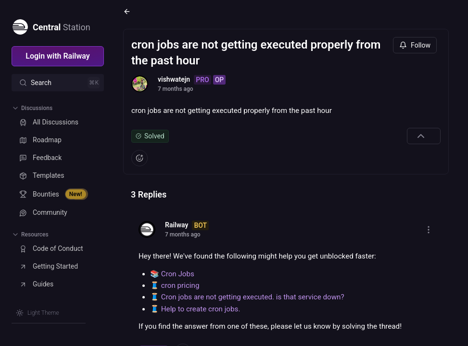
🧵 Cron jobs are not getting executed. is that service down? (247, 297)
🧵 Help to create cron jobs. (195, 309)
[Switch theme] (37, 313)
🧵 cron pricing (174, 285)
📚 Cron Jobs (172, 274)
